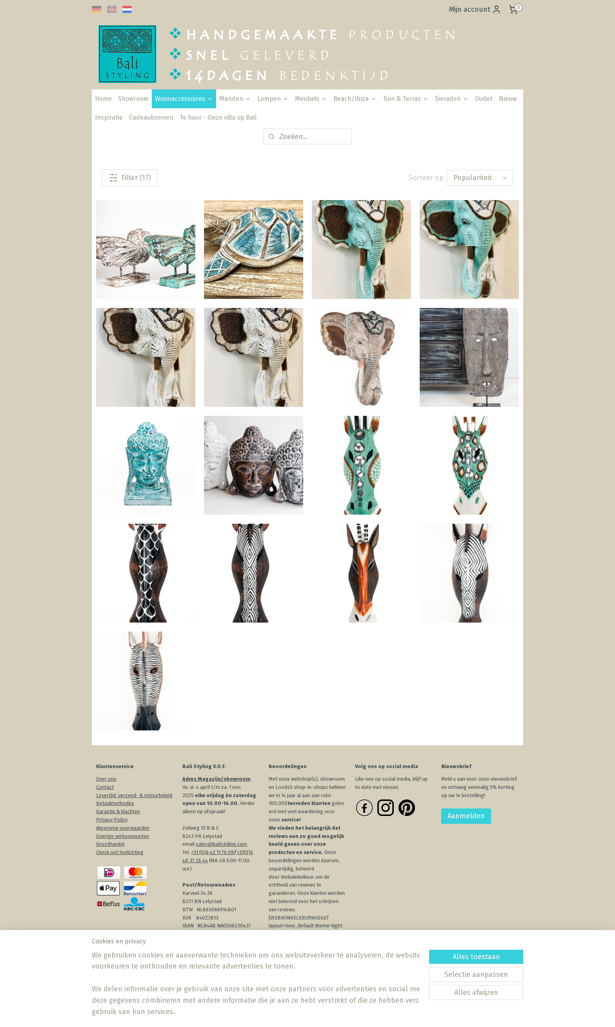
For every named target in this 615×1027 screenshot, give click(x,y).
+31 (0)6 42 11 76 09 (212, 852)
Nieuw (508, 98)
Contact (105, 787)
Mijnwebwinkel (399, 1012)
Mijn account (475, 9)
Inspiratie (109, 117)
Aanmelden (466, 816)
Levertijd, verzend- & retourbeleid (134, 795)
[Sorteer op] (480, 177)
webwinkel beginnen (334, 1012)
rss (306, 1012)
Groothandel (110, 844)
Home (103, 98)
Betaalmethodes (115, 803)
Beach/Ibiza (355, 98)
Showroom (133, 98)
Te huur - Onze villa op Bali (218, 117)
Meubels (311, 98)
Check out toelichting (120, 852)
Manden (235, 98)
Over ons (106, 779)
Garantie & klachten (118, 811)
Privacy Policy (111, 820)
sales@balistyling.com (221, 844)
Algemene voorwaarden (122, 828)
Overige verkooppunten (122, 836)
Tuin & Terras (406, 98)
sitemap (291, 1012)
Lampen (273, 98)
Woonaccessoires (184, 98)
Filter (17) (130, 177)
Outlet (484, 98)
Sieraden (452, 98)
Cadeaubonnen (151, 117)
